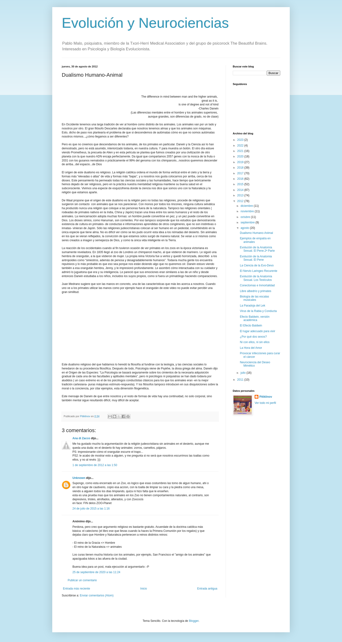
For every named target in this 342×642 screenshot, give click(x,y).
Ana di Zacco (81, 438)
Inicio (143, 588)
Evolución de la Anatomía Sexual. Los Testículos (256, 278)
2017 (240, 173)
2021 (240, 151)
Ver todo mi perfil (265, 403)
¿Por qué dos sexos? (253, 336)
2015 (240, 184)
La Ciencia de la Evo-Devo (257, 265)
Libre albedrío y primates (255, 291)
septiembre (248, 222)
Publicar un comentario (82, 580)
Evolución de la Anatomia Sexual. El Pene (256, 258)
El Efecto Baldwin (251, 325)
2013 (240, 195)
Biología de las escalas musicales (254, 298)
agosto (245, 228)
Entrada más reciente (76, 588)
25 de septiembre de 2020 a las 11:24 (96, 572)
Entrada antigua (207, 588)
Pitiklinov (265, 396)
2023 (240, 140)
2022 (240, 145)
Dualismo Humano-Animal (256, 233)
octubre (246, 217)
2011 (240, 379)
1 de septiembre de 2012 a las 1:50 (94, 465)
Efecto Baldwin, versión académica (255, 318)
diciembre (247, 206)
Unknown (78, 478)
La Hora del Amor (251, 347)
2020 (240, 156)
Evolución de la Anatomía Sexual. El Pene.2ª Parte (257, 249)
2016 (240, 178)
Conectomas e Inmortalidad (257, 285)
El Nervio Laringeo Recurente (258, 271)
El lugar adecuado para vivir (257, 331)
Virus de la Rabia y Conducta (258, 311)
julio (244, 372)
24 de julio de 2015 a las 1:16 (91, 508)
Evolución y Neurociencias (145, 23)
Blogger (194, 621)
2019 (240, 162)
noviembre (248, 211)
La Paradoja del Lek (252, 305)
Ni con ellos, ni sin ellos (255, 342)
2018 (240, 167)
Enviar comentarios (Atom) (97, 595)
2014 (240, 190)
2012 (240, 201)
